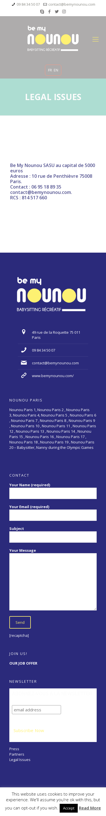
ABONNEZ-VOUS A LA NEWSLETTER (52, 693)
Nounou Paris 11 (56, 425)
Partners (16, 754)
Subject (53, 534)
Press (14, 748)
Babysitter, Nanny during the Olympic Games (55, 447)
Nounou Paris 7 (23, 420)
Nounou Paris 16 (39, 436)
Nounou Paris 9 (82, 420)
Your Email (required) (53, 512)
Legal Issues (20, 759)
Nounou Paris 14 (61, 431)
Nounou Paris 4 (26, 415)
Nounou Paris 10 (24, 425)
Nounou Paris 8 (53, 420)
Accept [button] (68, 808)
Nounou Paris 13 (30, 431)
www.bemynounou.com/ (53, 375)
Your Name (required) (53, 490)
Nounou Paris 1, (23, 409)
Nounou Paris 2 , (51, 409)
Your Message (53, 579)
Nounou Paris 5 (54, 415)
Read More (90, 808)
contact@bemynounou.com (71, 4)
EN (56, 70)
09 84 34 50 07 (28, 4)
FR (50, 70)
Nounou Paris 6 (83, 415)
